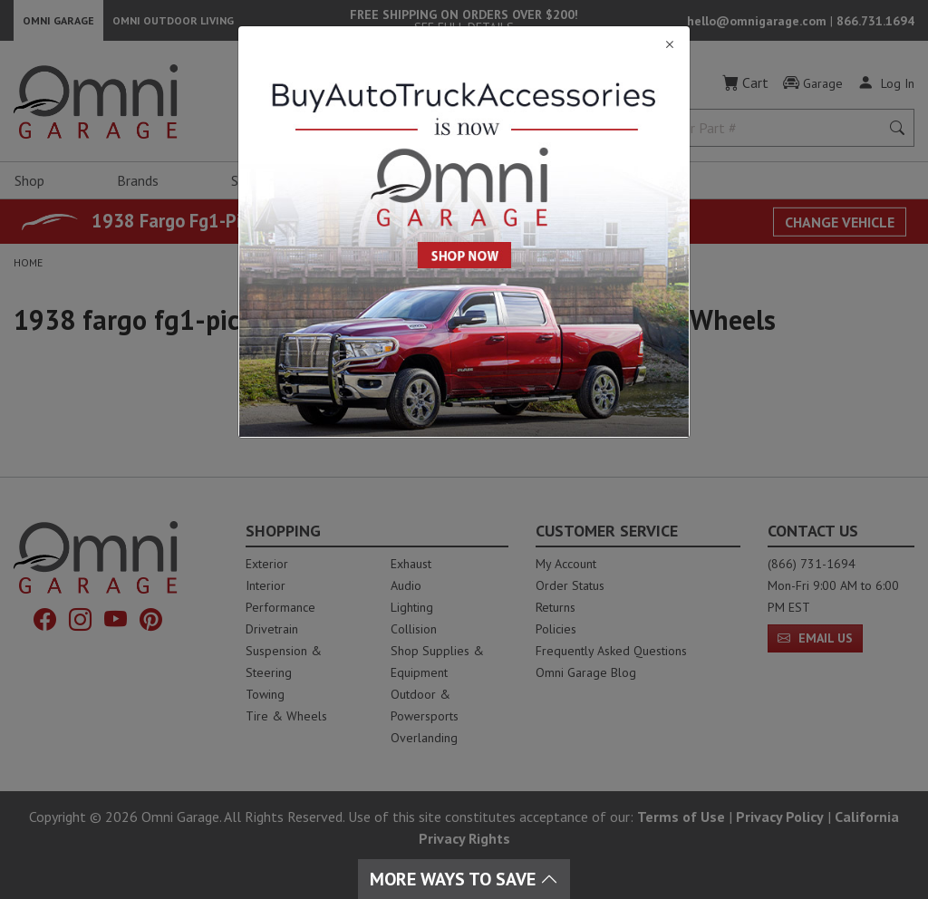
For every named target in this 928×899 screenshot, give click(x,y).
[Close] (464, 44)
